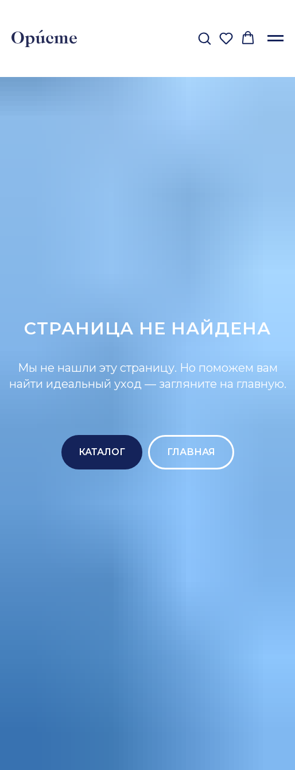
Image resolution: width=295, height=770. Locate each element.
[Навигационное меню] (275, 38)
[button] (204, 38)
